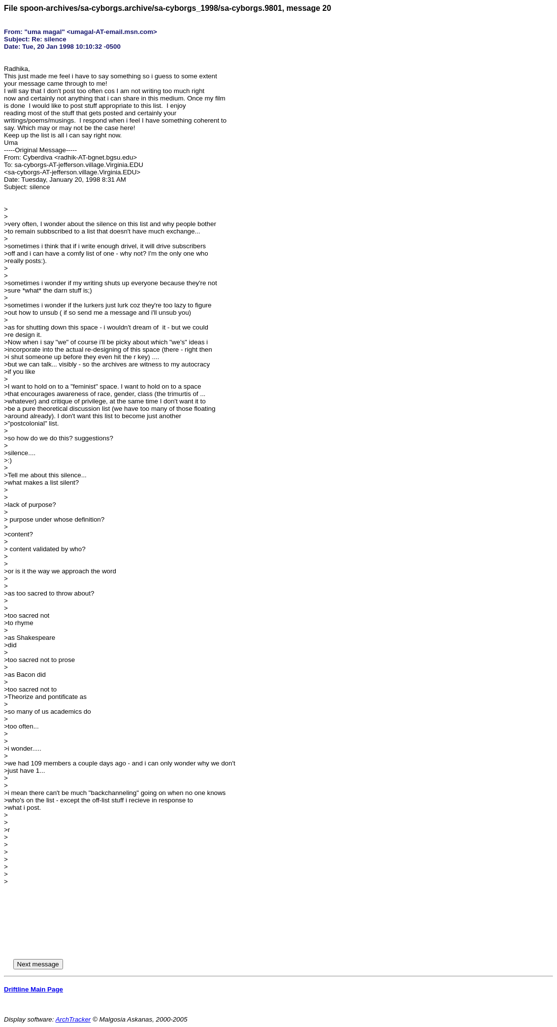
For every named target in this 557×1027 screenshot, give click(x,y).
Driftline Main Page (33, 989)
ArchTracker (73, 1019)
